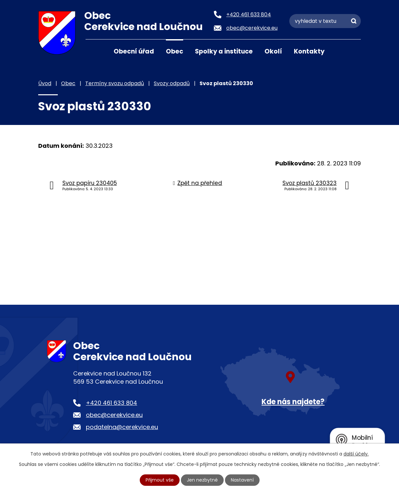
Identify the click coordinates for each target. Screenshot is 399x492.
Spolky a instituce (224, 51)
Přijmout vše (160, 480)
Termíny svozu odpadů (114, 83)
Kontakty (309, 51)
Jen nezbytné (202, 480)
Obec (174, 51)
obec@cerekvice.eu (114, 415)
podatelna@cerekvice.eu (122, 427)
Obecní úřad (134, 51)
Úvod (94, 50)
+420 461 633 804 (111, 403)
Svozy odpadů (172, 83)
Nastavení (242, 480)
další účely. (356, 454)
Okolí (273, 51)
